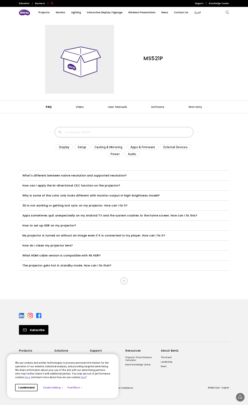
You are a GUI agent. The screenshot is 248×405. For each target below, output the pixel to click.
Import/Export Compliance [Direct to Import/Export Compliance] (120, 388)
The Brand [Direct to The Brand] (166, 357)
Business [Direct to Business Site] (40, 3)
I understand (26, 387)
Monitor (60, 12)
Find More (75, 387)
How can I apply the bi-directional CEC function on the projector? (71, 186)
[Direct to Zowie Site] (50, 3)
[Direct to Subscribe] (33, 330)
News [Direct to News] (164, 366)
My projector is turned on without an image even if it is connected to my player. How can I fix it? (93, 235)
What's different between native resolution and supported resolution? (74, 176)
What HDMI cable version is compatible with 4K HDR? (61, 255)
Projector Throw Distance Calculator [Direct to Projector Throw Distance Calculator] (138, 358)
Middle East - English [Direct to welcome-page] (218, 388)
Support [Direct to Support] (199, 3)
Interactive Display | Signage (104, 12)
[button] (240, 397)
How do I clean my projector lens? (47, 245)
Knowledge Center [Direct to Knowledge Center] (219, 3)
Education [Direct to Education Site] (24, 3)
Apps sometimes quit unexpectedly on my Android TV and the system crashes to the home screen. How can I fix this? (109, 215)
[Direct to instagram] (30, 315)
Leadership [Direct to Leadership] (166, 362)
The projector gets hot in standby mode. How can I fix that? (66, 265)
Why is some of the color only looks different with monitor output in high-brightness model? (91, 196)
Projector (44, 12)
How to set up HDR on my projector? (49, 225)
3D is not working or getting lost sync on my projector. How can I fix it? (74, 205)
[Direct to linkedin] (22, 315)
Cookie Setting (53, 387)
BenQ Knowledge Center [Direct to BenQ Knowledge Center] (138, 364)
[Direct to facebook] (38, 315)
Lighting (76, 12)
